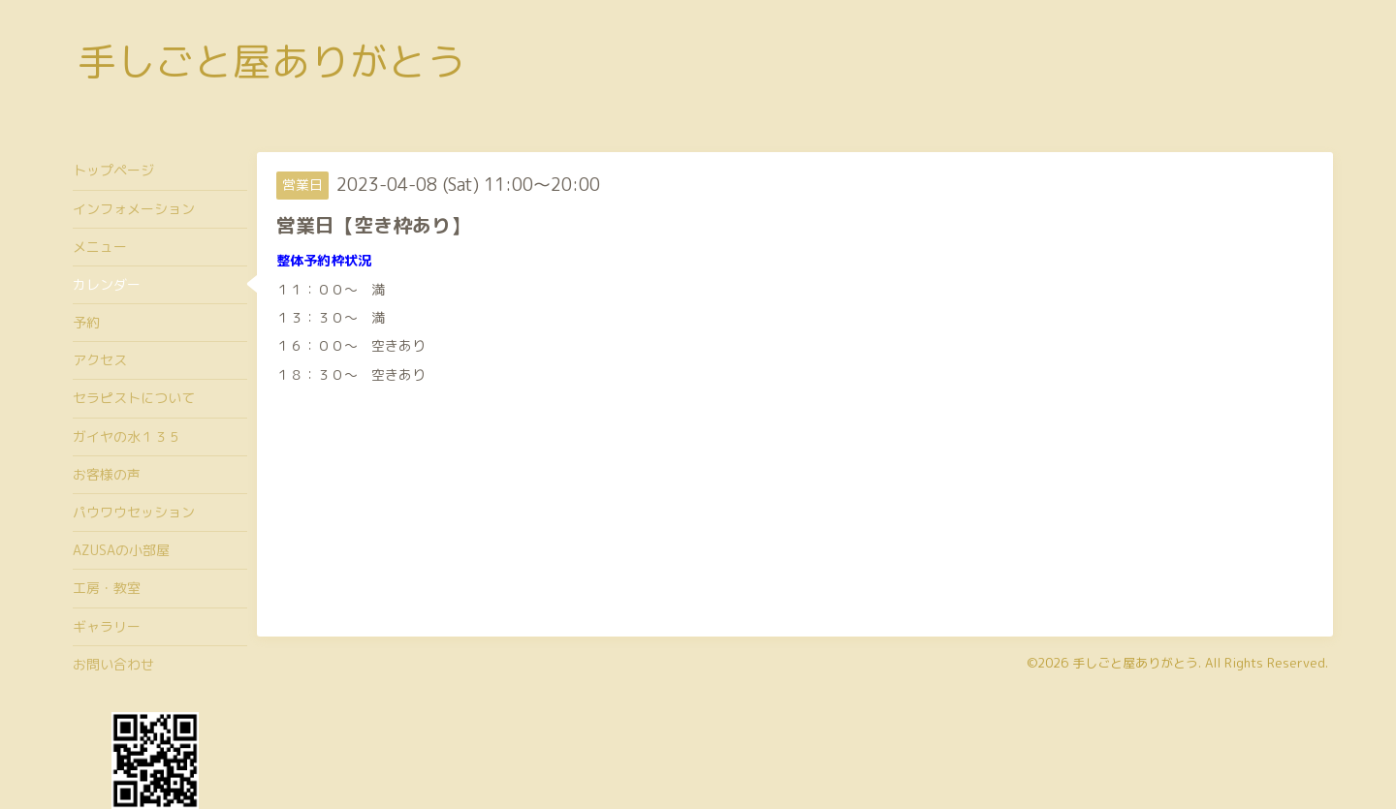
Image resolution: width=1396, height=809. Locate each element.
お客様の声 (107, 474)
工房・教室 (107, 587)
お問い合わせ (113, 664)
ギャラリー (107, 626)
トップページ (113, 170)
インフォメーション (134, 209)
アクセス (100, 360)
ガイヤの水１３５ (127, 436)
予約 (86, 322)
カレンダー (107, 284)
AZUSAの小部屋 (121, 550)
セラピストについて (134, 398)
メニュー (100, 246)
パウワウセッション (134, 512)
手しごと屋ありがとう (271, 61)
